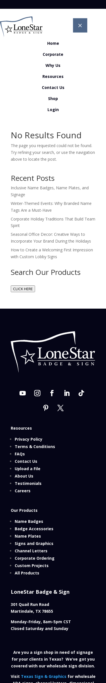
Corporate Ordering (35, 558)
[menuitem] (53, 43)
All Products (27, 573)
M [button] (80, 25)
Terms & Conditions (35, 446)
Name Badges (29, 521)
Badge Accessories (34, 528)
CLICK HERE (23, 288)
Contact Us (26, 461)
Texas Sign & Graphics (43, 676)
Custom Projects (32, 565)
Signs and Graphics (34, 543)
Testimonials (28, 483)
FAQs (20, 454)
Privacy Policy (28, 439)
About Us (24, 476)
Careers (23, 490)
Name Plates (28, 536)
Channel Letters (31, 550)
